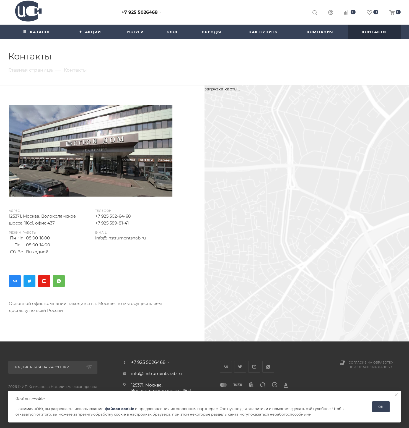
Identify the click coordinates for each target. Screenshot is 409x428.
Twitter (29, 281)
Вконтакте (15, 281)
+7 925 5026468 (139, 12)
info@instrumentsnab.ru (120, 238)
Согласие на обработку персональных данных (371, 365)
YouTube (44, 281)
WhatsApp (59, 281)
